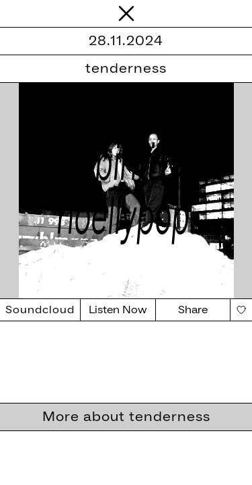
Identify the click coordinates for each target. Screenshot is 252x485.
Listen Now (118, 310)
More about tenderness (126, 417)
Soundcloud (40, 310)
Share (193, 310)
